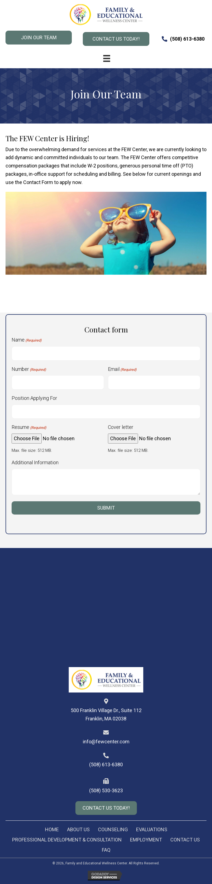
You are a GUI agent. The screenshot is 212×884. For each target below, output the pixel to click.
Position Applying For (34, 398)
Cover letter (120, 427)
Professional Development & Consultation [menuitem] (67, 840)
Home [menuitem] (52, 829)
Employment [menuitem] (146, 840)
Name (27, 340)
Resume (29, 427)
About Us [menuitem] (78, 829)
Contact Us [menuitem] (185, 840)
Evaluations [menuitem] (151, 829)
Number (29, 369)
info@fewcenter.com (106, 741)
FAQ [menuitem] (106, 850)
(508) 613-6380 (187, 39)
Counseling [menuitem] (113, 829)
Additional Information (35, 462)
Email (122, 369)
